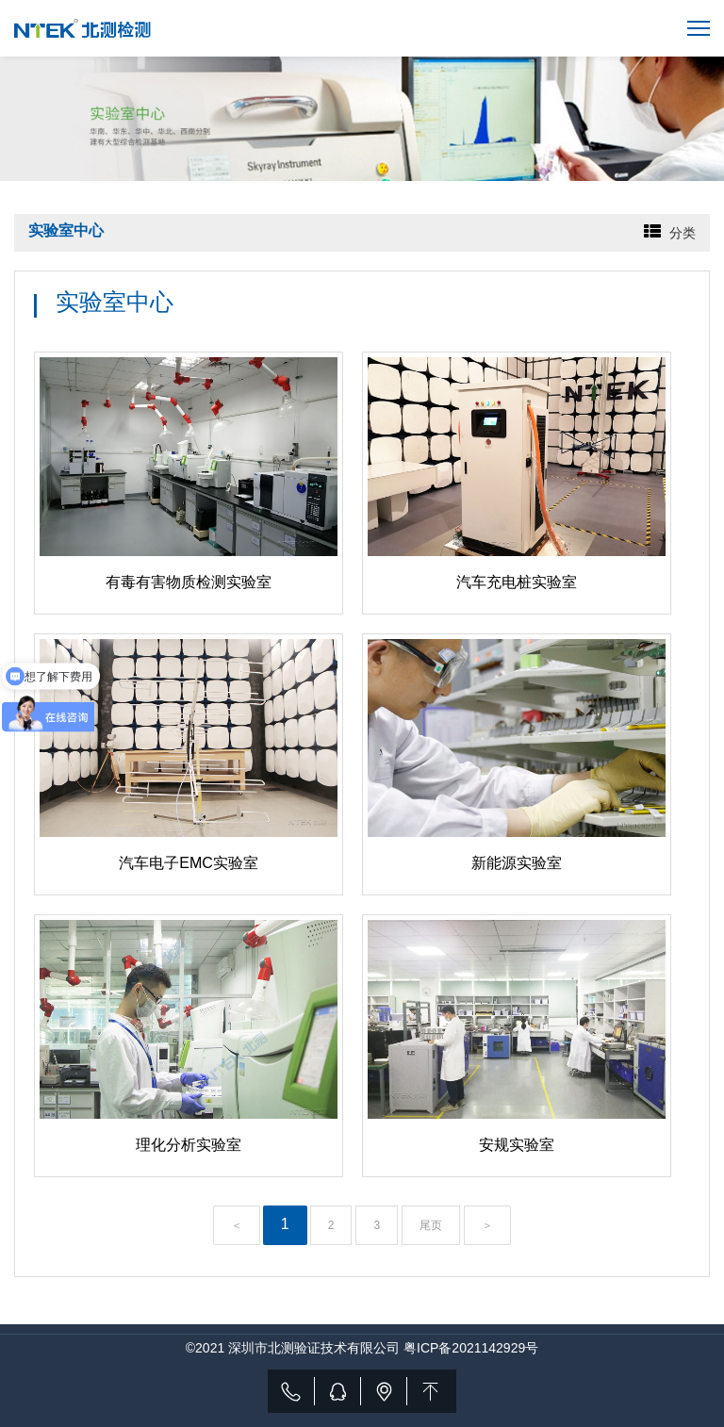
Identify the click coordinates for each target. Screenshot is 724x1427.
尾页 (431, 1225)
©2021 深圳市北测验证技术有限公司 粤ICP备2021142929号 (362, 1347)
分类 (682, 232)
